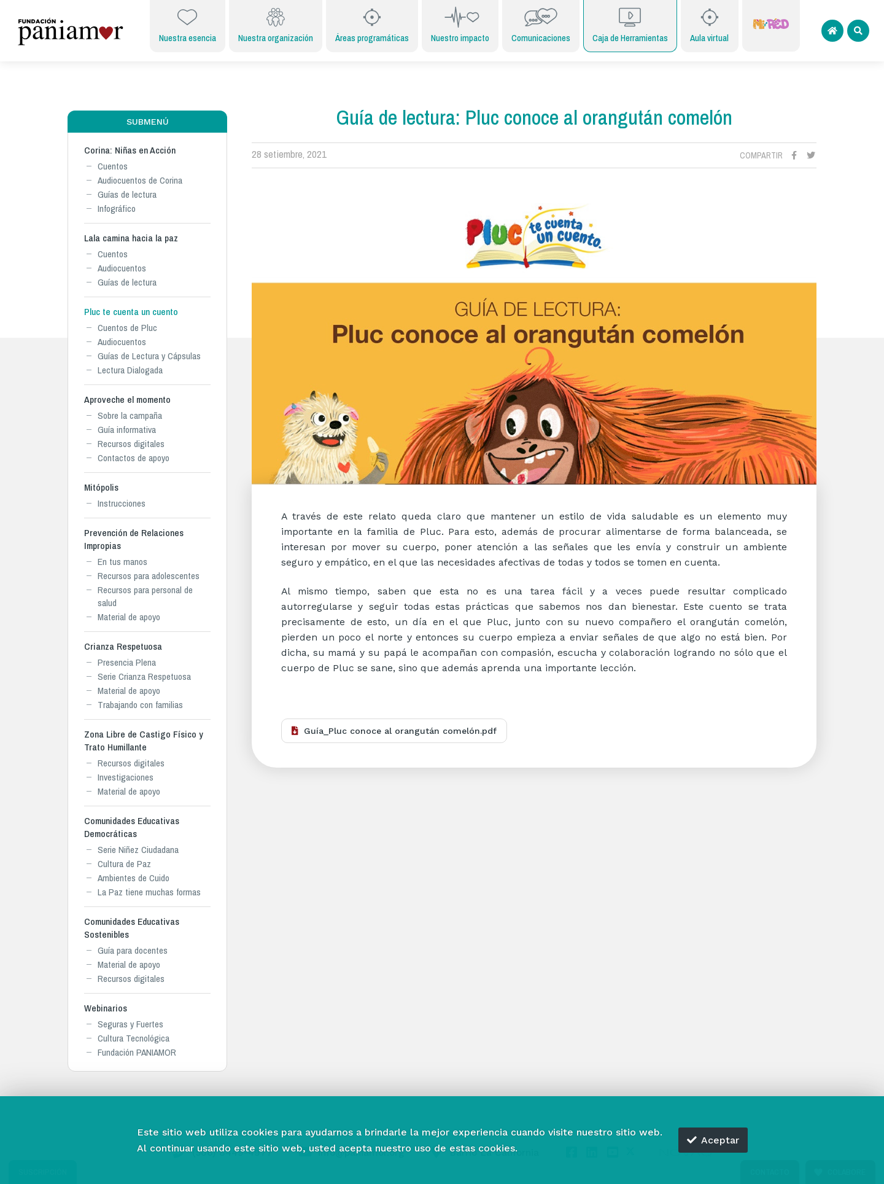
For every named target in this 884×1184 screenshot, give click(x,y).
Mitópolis (101, 487)
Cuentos (113, 166)
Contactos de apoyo (133, 457)
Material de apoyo (129, 616)
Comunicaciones (540, 24)
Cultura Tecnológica (133, 1038)
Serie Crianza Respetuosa (144, 676)
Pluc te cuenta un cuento (131, 311)
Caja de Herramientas (630, 24)
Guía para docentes (133, 950)
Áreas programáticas (372, 24)
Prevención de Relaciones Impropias (134, 539)
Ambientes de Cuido (133, 877)
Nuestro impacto (460, 24)
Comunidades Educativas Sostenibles (131, 928)
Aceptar (713, 1140)
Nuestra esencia (187, 24)
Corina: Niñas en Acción (130, 150)
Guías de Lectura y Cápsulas (149, 355)
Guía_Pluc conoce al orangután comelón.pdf (394, 731)
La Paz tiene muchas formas (149, 892)
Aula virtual (709, 24)
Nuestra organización (275, 24)
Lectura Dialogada (130, 370)
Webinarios (105, 1008)
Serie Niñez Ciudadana (138, 849)
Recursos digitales (131, 443)
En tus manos (122, 561)
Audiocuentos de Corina (140, 180)
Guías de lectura (127, 194)
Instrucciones (121, 503)
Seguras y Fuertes (130, 1024)
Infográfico (117, 208)
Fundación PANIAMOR (137, 1052)
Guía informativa (127, 429)
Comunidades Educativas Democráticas (131, 827)
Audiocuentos (122, 268)
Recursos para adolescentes (149, 575)
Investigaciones (125, 777)
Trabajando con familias (140, 704)
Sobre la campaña (130, 415)
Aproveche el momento (127, 399)
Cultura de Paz (124, 863)
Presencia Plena (127, 662)
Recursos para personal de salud (145, 596)
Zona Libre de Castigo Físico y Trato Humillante (143, 741)
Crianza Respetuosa (123, 646)
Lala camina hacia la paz (131, 238)
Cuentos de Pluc (127, 327)
